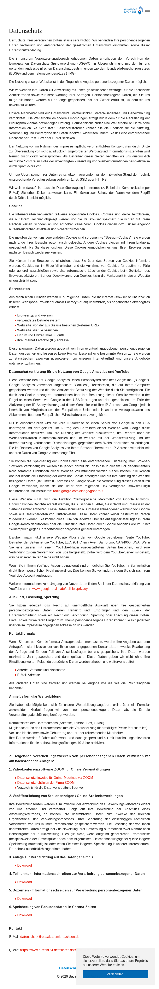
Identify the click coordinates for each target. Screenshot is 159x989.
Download (24, 865)
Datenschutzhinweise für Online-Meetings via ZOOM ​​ (55, 777)
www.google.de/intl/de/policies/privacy (60, 589)
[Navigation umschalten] (147, 10)
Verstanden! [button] (115, 974)
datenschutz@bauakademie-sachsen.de (50, 936)
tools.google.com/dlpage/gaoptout (78, 491)
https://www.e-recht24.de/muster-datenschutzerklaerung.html (65, 950)
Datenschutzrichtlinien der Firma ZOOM (46, 782)
